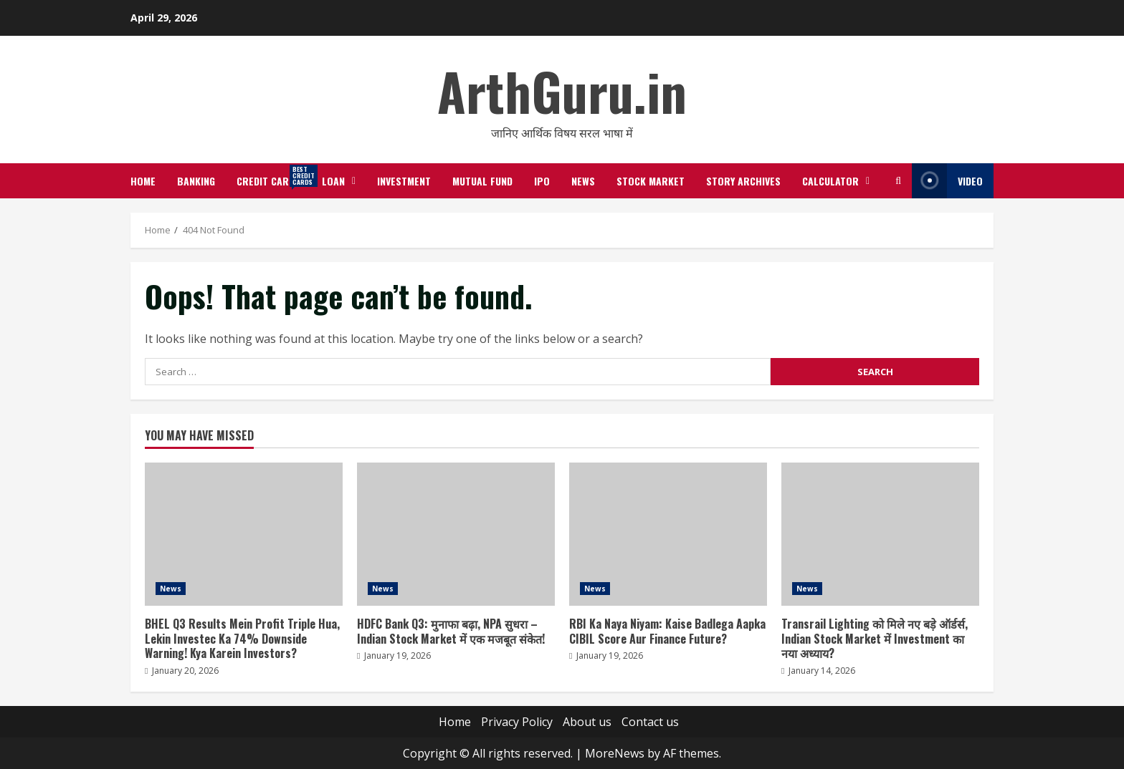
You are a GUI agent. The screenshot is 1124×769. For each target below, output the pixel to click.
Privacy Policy (517, 722)
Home (143, 180)
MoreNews (614, 753)
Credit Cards (274, 176)
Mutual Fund (482, 180)
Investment (404, 180)
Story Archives (743, 180)
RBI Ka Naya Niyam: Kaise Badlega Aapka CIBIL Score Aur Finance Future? (668, 534)
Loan (333, 180)
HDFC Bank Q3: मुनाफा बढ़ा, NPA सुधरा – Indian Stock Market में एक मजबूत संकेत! (456, 534)
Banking (196, 180)
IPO (542, 180)
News (583, 180)
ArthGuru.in (562, 90)
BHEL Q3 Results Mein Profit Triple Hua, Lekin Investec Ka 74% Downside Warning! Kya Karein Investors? (244, 534)
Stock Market (650, 180)
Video (947, 180)
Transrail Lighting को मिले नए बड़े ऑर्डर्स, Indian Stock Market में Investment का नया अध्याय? (880, 534)
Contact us (650, 722)
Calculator (830, 180)
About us (587, 722)
